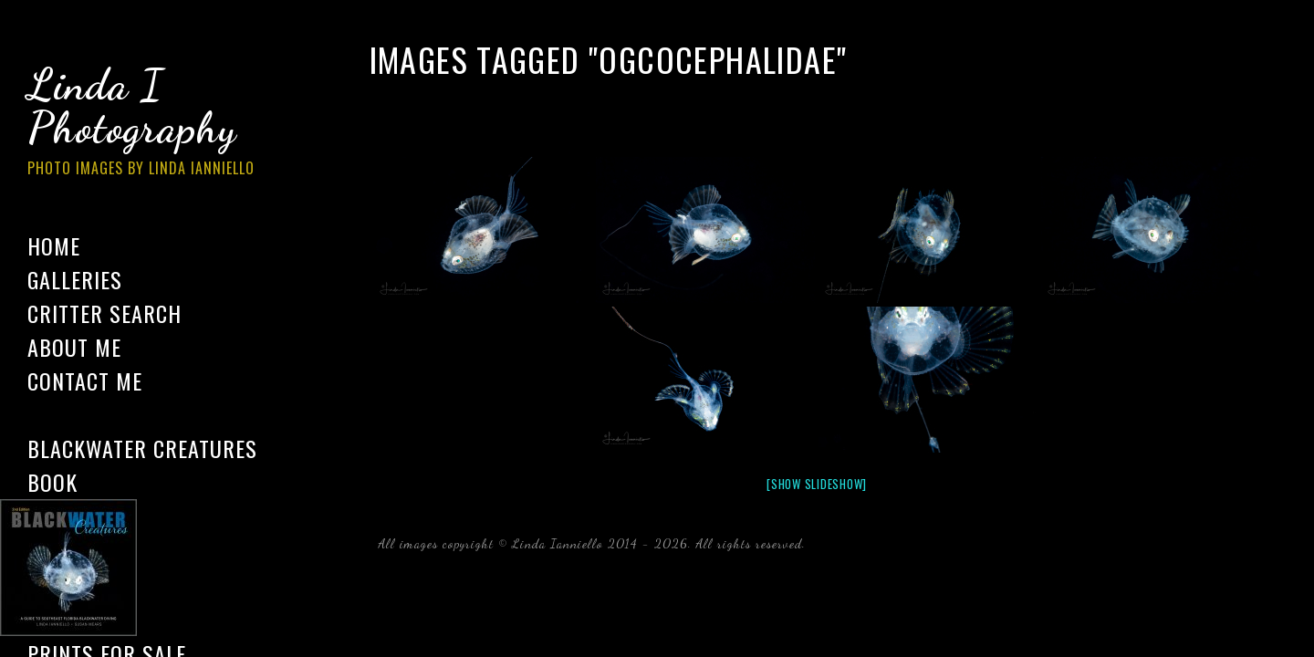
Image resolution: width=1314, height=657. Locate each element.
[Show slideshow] (816, 483)
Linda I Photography (155, 126)
